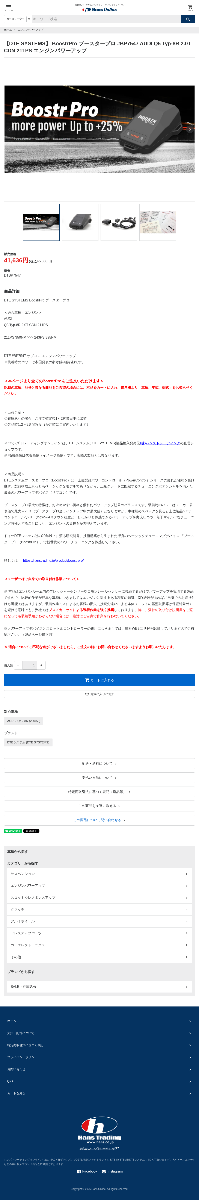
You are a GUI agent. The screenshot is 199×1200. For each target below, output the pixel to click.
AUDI (10, 721)
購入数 (8, 665)
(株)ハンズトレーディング (160, 443)
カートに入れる (100, 679)
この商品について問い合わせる (99, 820)
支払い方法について (99, 777)
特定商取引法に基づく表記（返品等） (99, 792)
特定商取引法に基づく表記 (99, 1045)
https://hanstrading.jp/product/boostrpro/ (53, 560)
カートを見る (99, 1093)
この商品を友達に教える (99, 806)
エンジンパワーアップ (30, 29)
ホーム (8, 29)
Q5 (19, 721)
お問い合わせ (99, 1069)
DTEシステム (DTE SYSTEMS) (28, 742)
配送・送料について (99, 763)
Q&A (99, 1081)
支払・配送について (99, 1033)
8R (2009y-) (32, 721)
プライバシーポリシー (99, 1057)
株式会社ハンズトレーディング (100, 1148)
